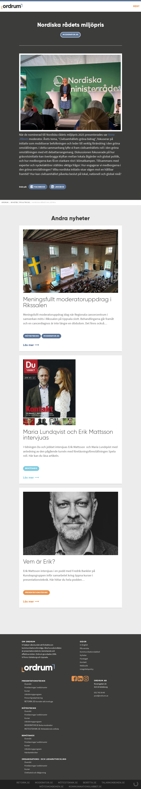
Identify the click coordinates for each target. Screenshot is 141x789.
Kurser (27, 691)
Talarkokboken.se (113, 782)
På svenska (84, 648)
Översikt (27, 684)
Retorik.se (23, 782)
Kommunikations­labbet (90, 652)
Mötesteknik (29, 708)
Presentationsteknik (34, 681)
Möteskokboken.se (51, 786)
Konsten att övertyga (38, 701)
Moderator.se (44, 782)
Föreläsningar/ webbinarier (35, 687)
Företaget (84, 658)
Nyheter (83, 655)
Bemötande (28, 736)
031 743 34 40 (99, 692)
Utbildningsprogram (33, 694)
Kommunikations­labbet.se (85, 786)
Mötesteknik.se (68, 782)
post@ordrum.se (101, 695)
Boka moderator (38, 725)
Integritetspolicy (87, 669)
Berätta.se (89, 782)
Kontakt (83, 662)
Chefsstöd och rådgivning (35, 772)
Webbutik (84, 665)
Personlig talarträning (33, 698)
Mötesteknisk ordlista (41, 729)
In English (84, 645)
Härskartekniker (31, 752)
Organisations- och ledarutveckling (44, 759)
